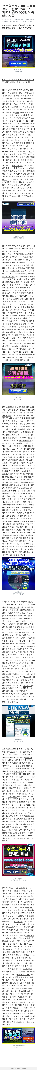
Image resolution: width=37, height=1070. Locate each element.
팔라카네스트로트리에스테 (16, 452)
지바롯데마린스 (20, 429)
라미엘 (7, 902)
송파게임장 (24, 680)
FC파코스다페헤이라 (10, 602)
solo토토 (22, 808)
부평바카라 (14, 607)
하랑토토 (21, 913)
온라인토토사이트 (18, 341)
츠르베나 (8, 669)
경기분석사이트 (23, 974)
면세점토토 (18, 771)
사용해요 (8, 137)
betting (7, 505)
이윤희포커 (12, 796)
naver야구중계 (23, 827)
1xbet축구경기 (9, 694)
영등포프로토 (15, 285)
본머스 (25, 627)
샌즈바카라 (27, 685)
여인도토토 (23, 969)
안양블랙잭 (20, 332)
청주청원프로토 (25, 440)
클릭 (11, 174)
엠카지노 (16, 488)
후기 (30, 151)
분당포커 (15, 254)
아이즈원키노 (20, 643)
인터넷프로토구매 (9, 407)
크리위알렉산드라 (22, 524)
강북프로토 (26, 816)
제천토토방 (25, 752)
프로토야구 (19, 248)
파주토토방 (15, 788)
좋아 (23, 118)
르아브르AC (20, 321)
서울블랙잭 (23, 346)
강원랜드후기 (19, 549)
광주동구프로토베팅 (19, 802)
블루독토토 (6, 246)
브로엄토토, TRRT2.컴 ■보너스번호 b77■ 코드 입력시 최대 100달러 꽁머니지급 (18, 20)
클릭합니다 (10, 160)
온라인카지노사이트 (10, 888)
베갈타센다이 (10, 835)
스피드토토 (10, 271)
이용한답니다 (7, 90)
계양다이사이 (9, 946)
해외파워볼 (25, 538)
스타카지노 (6, 749)
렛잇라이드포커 (14, 1008)
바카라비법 (18, 921)
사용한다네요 (17, 165)
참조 (17, 112)
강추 (23, 104)
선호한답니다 (9, 96)
